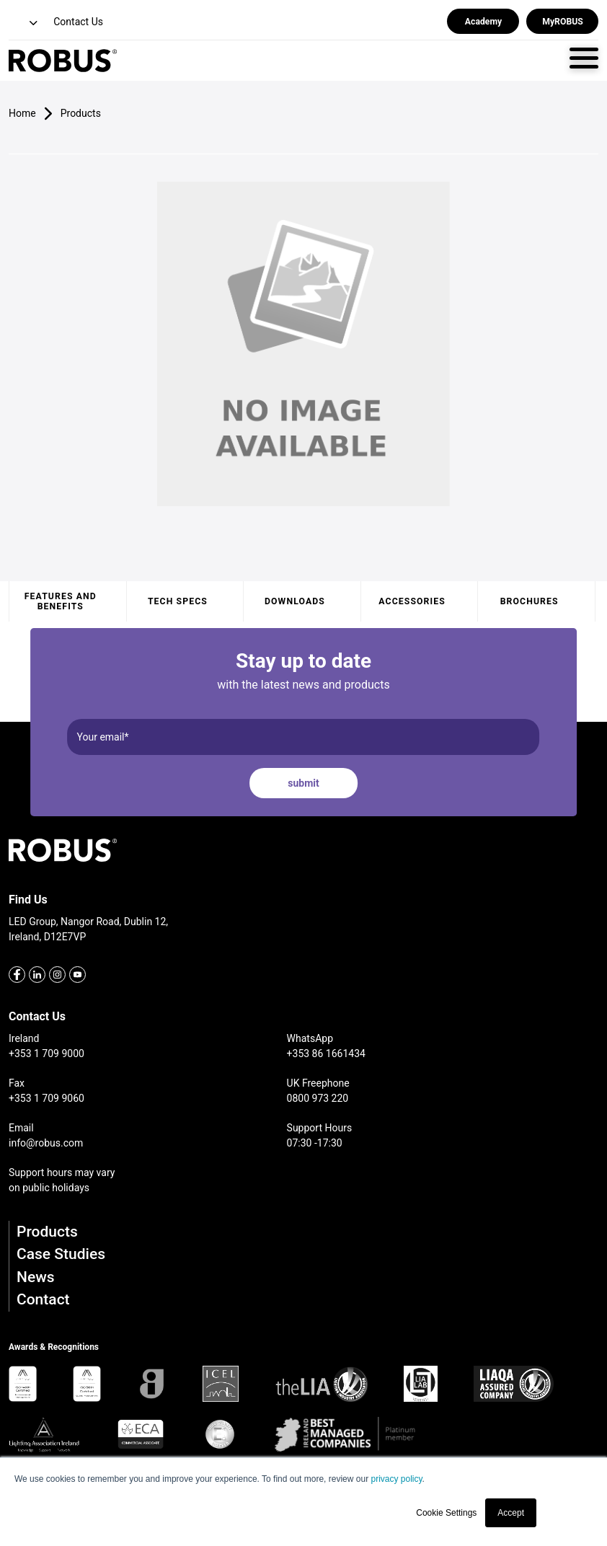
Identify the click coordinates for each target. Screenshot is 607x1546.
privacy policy (396, 1479)
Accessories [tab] (411, 601)
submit (303, 783)
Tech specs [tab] (178, 601)
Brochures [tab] (529, 601)
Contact (43, 1299)
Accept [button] (510, 1513)
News (36, 1277)
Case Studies (61, 1254)
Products (47, 1231)
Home (22, 113)
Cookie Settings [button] (446, 1513)
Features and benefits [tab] (61, 601)
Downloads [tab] (295, 601)
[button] (24, 23)
